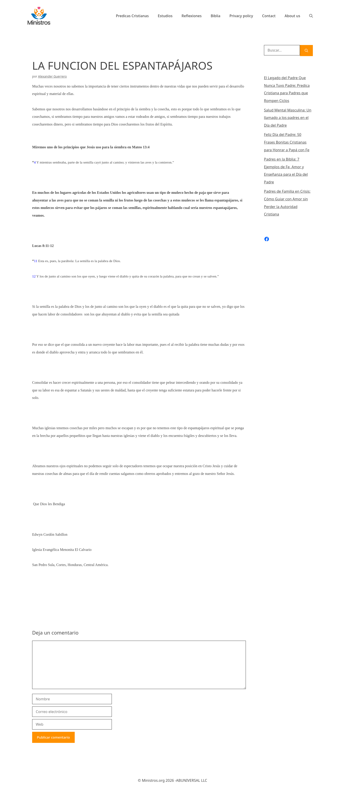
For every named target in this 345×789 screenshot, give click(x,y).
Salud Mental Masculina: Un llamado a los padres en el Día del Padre (287, 118)
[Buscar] (306, 50)
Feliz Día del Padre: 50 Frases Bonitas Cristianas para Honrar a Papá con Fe (286, 142)
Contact (269, 15)
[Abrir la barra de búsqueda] (311, 15)
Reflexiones (192, 15)
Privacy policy (241, 15)
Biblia (215, 15)
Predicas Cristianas (132, 15)
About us (292, 15)
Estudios (165, 15)
